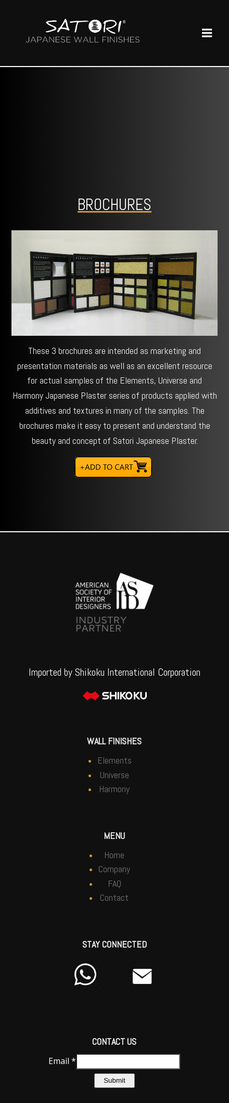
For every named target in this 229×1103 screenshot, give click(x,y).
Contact (114, 897)
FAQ (114, 883)
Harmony (114, 789)
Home (114, 855)
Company (114, 869)
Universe (114, 775)
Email (62, 1060)
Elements (114, 760)
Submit (114, 1080)
